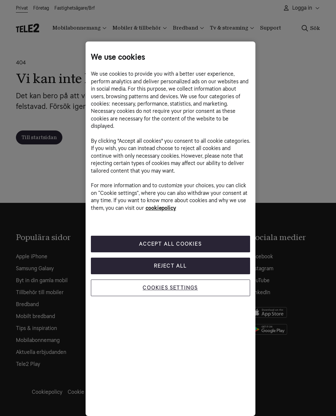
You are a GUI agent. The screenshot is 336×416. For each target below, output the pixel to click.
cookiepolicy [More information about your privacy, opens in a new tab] (161, 208)
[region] (170, 229)
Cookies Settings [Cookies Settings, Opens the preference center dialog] (170, 288)
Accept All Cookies (170, 244)
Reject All (170, 266)
